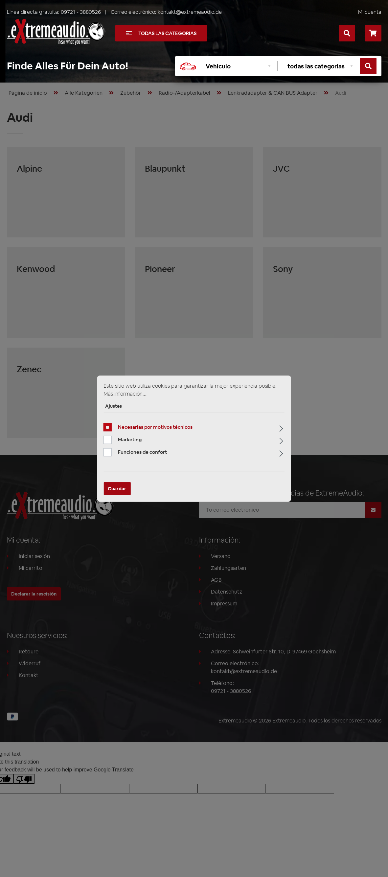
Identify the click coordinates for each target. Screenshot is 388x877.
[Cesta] (373, 33)
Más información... (125, 393)
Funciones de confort (142, 452)
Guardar (117, 489)
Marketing (130, 439)
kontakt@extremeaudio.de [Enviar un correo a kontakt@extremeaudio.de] (190, 12)
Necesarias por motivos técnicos (155, 427)
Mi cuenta (369, 12)
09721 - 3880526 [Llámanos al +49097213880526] (81, 12)
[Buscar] (347, 33)
